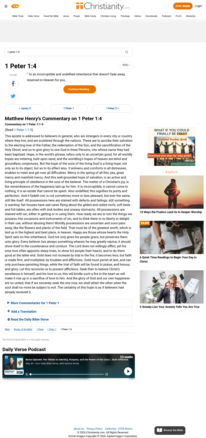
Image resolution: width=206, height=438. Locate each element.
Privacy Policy (95, 428)
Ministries (191, 16)
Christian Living (108, 16)
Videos (137, 16)
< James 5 (25, 108)
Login (198, 6)
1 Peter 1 (68, 108)
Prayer (77, 16)
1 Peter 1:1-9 (23, 130)
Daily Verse (33, 16)
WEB (126, 65)
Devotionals (151, 16)
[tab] (68, 302)
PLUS (179, 16)
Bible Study (90, 16)
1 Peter (40, 329)
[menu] (5, 7)
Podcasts (166, 16)
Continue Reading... (79, 89)
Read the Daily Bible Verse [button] (28, 319)
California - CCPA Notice (119, 428)
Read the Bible (51, 16)
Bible (7, 329)
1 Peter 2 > (112, 108)
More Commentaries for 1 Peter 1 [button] (33, 303)
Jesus (66, 16)
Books (23, 329)
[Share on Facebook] (13, 84)
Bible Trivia (17, 16)
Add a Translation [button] (22, 311)
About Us (78, 428)
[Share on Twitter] (13, 96)
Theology (125, 16)
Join (183, 6)
